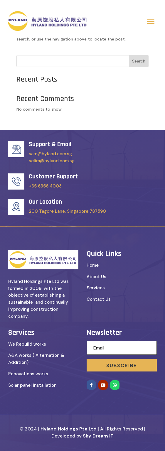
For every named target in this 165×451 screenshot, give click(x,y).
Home (93, 265)
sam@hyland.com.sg (50, 154)
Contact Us (99, 299)
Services (96, 288)
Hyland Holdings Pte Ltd (69, 429)
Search (138, 61)
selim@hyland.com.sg (52, 161)
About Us (96, 277)
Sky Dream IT (98, 436)
